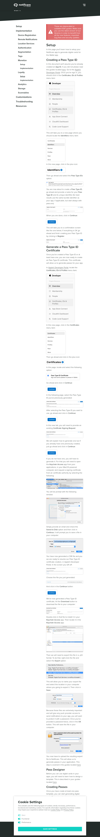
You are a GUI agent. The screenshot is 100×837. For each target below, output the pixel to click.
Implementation (24, 30)
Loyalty (21, 72)
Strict (23, 815)
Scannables (23, 92)
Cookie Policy (55, 810)
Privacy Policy (68, 810)
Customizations (24, 97)
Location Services (26, 43)
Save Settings (50, 829)
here (64, 70)
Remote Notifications (27, 39)
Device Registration (27, 35)
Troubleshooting (24, 101)
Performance (26, 822)
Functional (25, 819)
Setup (19, 26)
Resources (21, 106)
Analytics (22, 84)
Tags (20, 56)
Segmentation (24, 52)
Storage (21, 88)
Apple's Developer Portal (58, 267)
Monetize (22, 60)
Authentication (24, 48)
